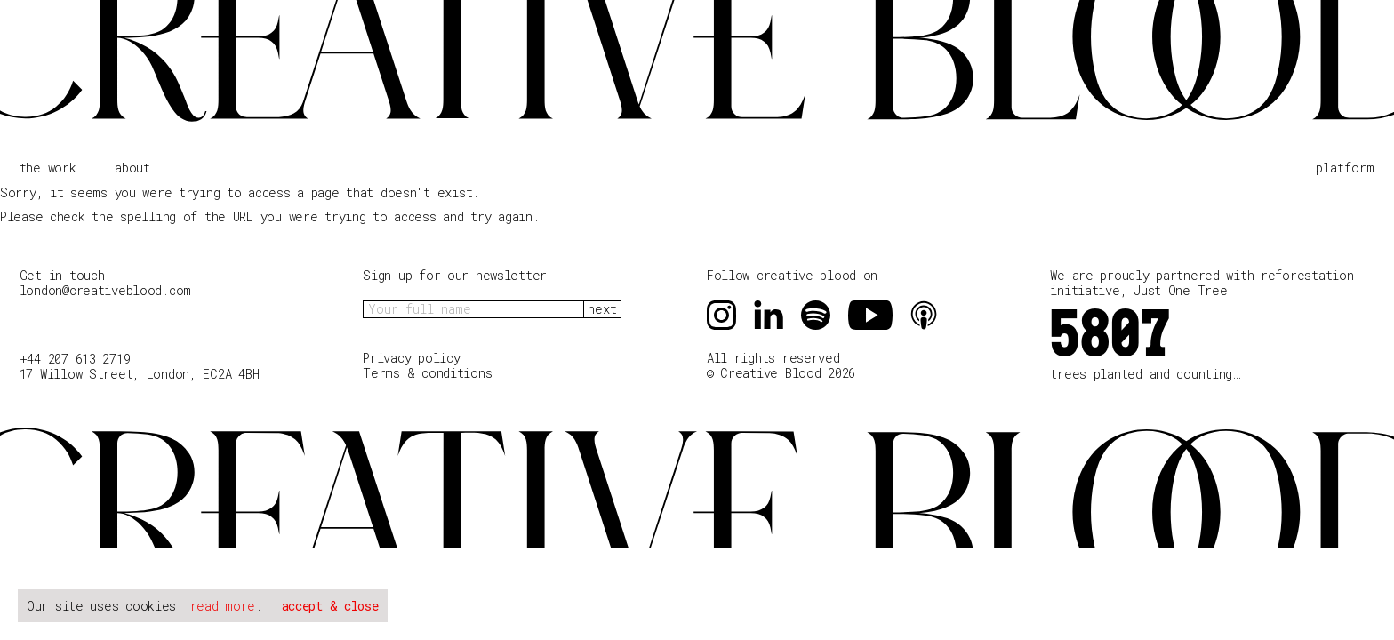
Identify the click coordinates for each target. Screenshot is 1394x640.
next (602, 308)
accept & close (330, 605)
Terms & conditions (427, 373)
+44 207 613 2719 (75, 358)
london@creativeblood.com (105, 290)
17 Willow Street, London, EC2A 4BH (139, 373)
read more (222, 605)
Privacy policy (411, 358)
